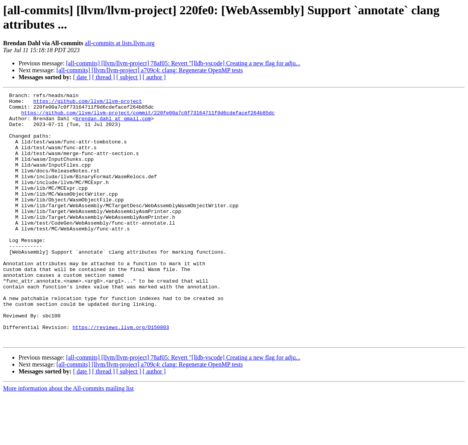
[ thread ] (103, 77)
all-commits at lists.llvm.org (119, 43)
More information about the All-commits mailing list (68, 438)
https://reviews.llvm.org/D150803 (120, 374)
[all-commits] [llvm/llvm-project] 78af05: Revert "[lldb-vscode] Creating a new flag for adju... (183, 63)
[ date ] (82, 77)
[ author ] (154, 77)
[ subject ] (128, 77)
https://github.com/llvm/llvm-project (87, 103)
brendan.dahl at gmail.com (113, 124)
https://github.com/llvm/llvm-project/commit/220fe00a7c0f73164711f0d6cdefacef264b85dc (148, 117)
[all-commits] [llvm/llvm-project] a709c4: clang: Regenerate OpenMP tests (149, 70)
